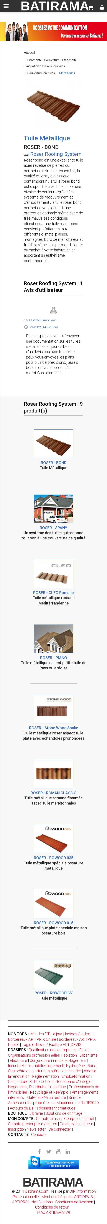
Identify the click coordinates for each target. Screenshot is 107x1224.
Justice (59, 1086)
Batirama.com (36, 1191)
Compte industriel (79, 1118)
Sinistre (75, 1097)
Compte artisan (49, 1118)
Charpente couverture (26, 1071)
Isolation (70, 1055)
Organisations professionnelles (34, 1055)
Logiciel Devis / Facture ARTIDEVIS (51, 1044)
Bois (91, 1065)
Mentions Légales (56, 1196)
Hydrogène (75, 1065)
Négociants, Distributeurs (29, 1086)
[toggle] (6, 6)
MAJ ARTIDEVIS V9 (53, 1212)
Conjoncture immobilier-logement (58, 1060)
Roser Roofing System (56, 154)
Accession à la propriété (28, 1102)
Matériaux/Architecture (46, 1097)
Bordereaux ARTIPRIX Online (32, 1039)
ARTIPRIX (20, 1202)
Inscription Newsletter (27, 1129)
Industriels (17, 1065)
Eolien (84, 1049)
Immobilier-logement (45, 1065)
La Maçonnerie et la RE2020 (75, 1102)
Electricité (18, 1060)
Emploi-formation (75, 1076)
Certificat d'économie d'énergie (65, 1081)
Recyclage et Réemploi (49, 1092)
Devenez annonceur (76, 1123)
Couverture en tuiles (41, 73)
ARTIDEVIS (83, 1196)
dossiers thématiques (57, 1108)
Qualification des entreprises (53, 1049)
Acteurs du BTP (23, 1108)
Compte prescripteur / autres (32, 1123)
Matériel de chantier (64, 1071)
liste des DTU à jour (46, 1034)
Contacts (38, 1134)
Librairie (36, 1113)
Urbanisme (88, 1055)
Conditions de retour (52, 1207)
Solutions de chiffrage (64, 1113)
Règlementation (45, 1076)
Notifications (42, 1202)
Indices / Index (77, 1034)
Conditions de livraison (74, 1202)
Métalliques (67, 73)
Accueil (29, 53)
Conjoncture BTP (22, 1081)
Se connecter (59, 1129)
